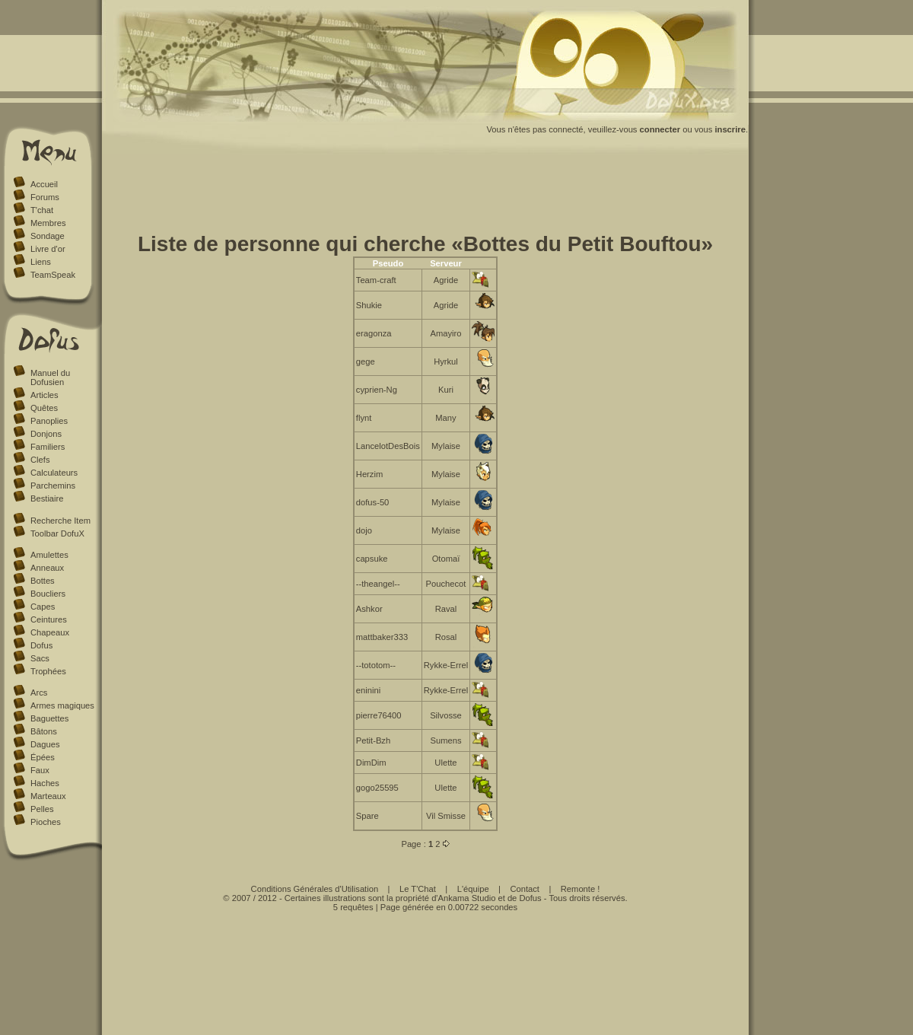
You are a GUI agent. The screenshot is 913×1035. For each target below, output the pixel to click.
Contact (524, 888)
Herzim (369, 474)
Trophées (48, 671)
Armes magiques (62, 705)
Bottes (42, 580)
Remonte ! (580, 888)
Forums (44, 197)
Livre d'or (47, 248)
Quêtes (44, 407)
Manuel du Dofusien (50, 377)
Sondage (47, 235)
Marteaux (48, 796)
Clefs (40, 459)
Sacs (39, 658)
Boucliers (47, 593)
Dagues (45, 744)
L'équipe (473, 888)
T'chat (41, 210)
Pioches (45, 821)
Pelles (41, 809)
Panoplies (49, 420)
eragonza (374, 333)
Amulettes (49, 554)
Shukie (369, 305)
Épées (42, 757)
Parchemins (52, 485)
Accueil (44, 184)
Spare (367, 815)
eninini (368, 690)
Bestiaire (47, 498)
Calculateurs (54, 472)
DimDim (371, 762)
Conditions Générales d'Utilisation (315, 888)
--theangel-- (378, 583)
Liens (40, 261)
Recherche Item (60, 520)
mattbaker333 (382, 637)
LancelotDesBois (388, 446)
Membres (48, 223)
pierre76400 (379, 715)
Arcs (38, 692)
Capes (42, 606)
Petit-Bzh (373, 740)
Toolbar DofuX (57, 533)
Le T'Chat (417, 888)
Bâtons (43, 731)
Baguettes (49, 718)
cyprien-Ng (376, 389)
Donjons (46, 433)
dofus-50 (373, 502)
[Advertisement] (425, 196)
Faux (39, 770)
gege (365, 361)
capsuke (372, 558)
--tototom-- (376, 665)
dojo (364, 530)
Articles (44, 395)
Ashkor (369, 608)
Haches (44, 783)
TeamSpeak (52, 274)
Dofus (41, 645)
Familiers (47, 446)
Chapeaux (49, 632)
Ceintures (48, 619)
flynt (364, 417)
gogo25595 (377, 787)
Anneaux (47, 567)
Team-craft (376, 280)
